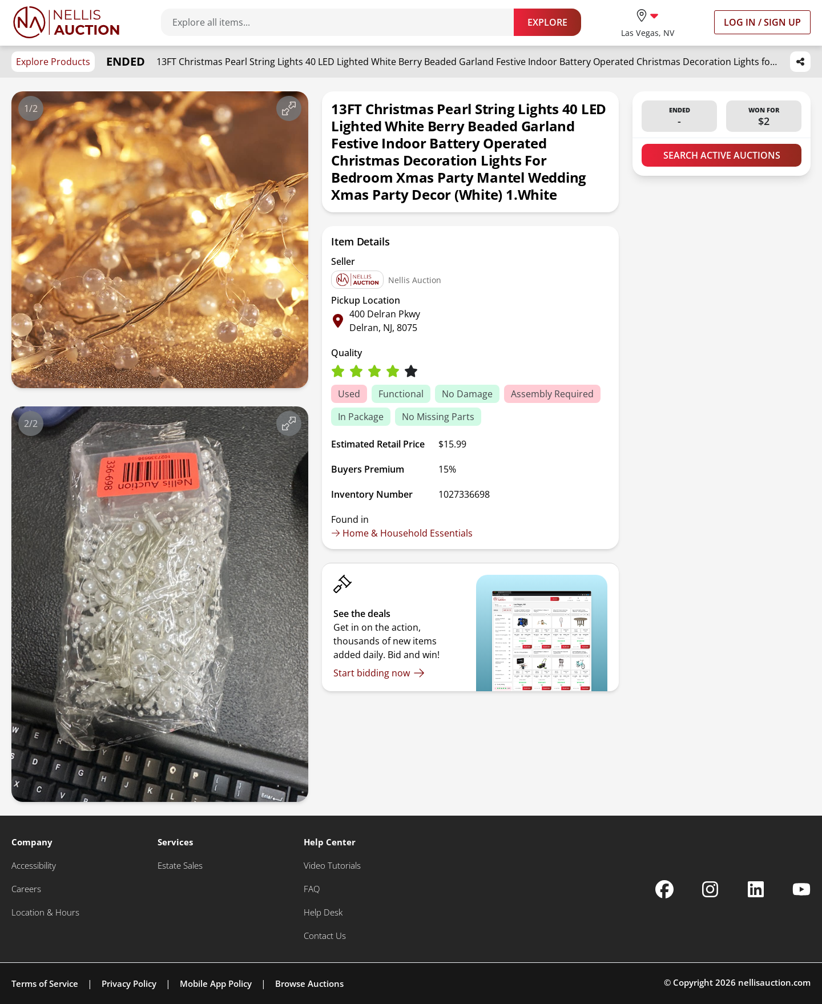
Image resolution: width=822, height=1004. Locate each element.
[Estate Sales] (180, 866)
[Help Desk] (323, 912)
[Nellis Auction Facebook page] (664, 889)
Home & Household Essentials (402, 533)
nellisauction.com (774, 982)
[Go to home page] (66, 22)
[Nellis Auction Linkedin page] (756, 889)
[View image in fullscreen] (288, 108)
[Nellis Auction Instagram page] (710, 889)
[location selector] (647, 22)
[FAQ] (312, 889)
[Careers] (26, 889)
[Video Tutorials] (332, 866)
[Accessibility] (33, 866)
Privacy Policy (129, 983)
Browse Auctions (309, 983)
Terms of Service (44, 983)
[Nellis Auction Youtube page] (801, 889)
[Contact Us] (325, 936)
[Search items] (343, 22)
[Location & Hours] (45, 912)
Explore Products (53, 61)
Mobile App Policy (216, 983)
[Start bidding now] (379, 673)
